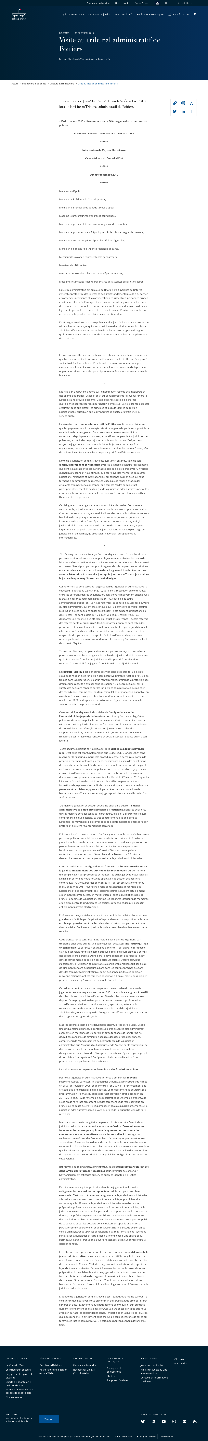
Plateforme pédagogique (99, 3)
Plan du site (180, 1363)
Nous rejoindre (14, 1397)
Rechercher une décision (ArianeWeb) (53, 1371)
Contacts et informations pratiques (154, 1379)
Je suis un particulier (152, 1365)
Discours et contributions (62, 83)
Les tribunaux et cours (18, 1369)
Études (111, 1376)
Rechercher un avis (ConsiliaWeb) (84, 1371)
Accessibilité (184, 3)
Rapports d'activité (117, 1380)
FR (166, 3)
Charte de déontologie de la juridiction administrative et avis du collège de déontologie (19, 1387)
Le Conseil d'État (15, 1365)
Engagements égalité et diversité (19, 1375)
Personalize (167, 1436)
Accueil (15, 83)
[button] (73, 14)
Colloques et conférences (114, 1369)
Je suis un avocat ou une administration (154, 1371)
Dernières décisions (50, 1365)
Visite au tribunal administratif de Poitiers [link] (98, 83)
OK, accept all (123, 1436)
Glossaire (179, 1359)
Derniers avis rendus (84, 1365)
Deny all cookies (146, 1436)
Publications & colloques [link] (34, 83)
